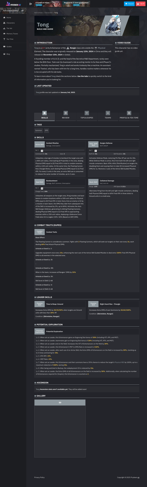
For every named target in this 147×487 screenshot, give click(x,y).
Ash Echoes (38, 13)
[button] (129, 4)
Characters (48, 13)
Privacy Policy (39, 477)
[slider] (42, 151)
